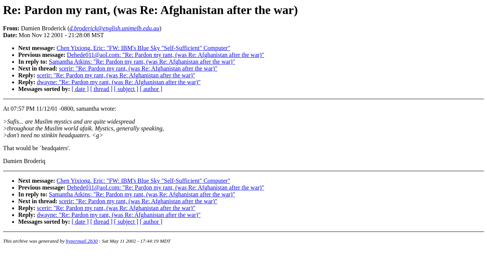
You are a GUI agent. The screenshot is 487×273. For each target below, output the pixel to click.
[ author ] (151, 89)
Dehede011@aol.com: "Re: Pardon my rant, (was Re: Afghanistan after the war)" (165, 55)
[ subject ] (126, 89)
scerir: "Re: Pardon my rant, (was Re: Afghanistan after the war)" (138, 68)
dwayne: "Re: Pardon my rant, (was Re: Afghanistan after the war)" (118, 82)
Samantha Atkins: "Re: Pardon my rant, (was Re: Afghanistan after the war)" (142, 61)
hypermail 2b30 (82, 241)
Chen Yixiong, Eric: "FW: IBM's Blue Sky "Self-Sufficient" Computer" (143, 48)
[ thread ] (101, 89)
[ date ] (80, 89)
